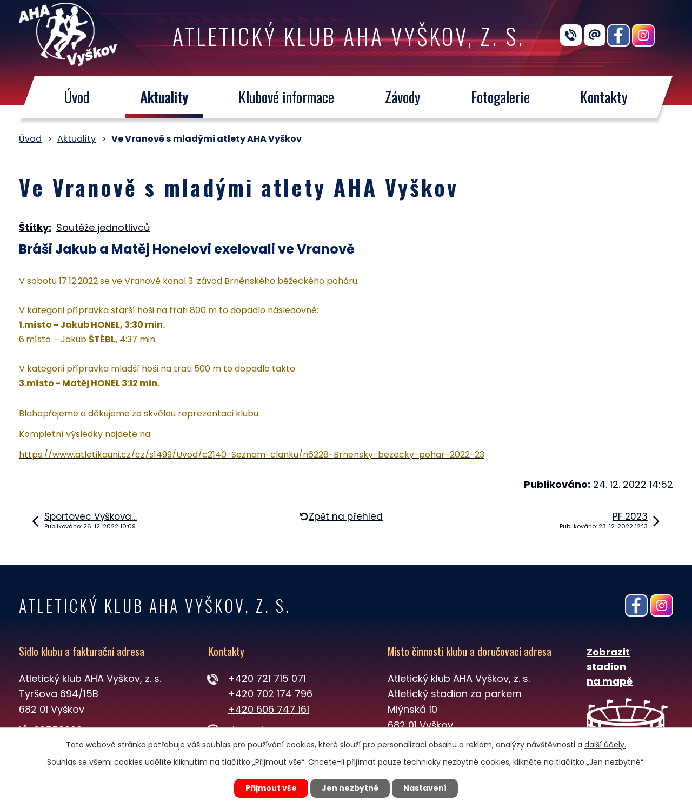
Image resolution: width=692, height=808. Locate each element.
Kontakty (604, 97)
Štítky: (35, 227)
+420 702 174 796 (270, 693)
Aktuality (164, 97)
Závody (403, 97)
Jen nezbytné (350, 788)
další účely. (605, 744)
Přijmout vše (271, 788)
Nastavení (425, 788)
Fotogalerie (500, 97)
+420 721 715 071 (267, 678)
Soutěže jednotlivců (103, 227)
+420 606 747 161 (268, 709)
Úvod (76, 97)
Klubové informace (286, 97)
